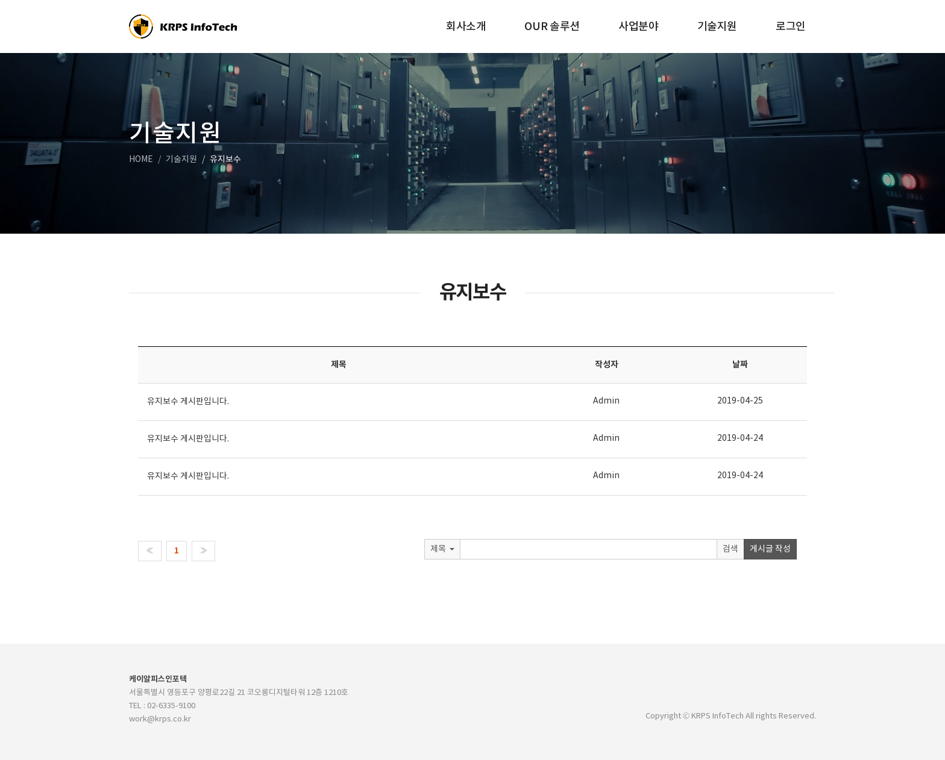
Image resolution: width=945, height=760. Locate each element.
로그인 (791, 26)
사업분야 (638, 26)
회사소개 (466, 26)
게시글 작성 (770, 549)
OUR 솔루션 (551, 26)
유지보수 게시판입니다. (188, 401)
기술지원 (717, 26)
